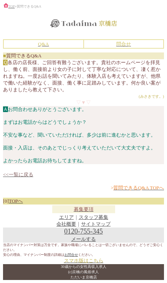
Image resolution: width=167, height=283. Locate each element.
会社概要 (66, 224)
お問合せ (71, 255)
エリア (66, 217)
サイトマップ (96, 224)
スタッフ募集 (93, 217)
